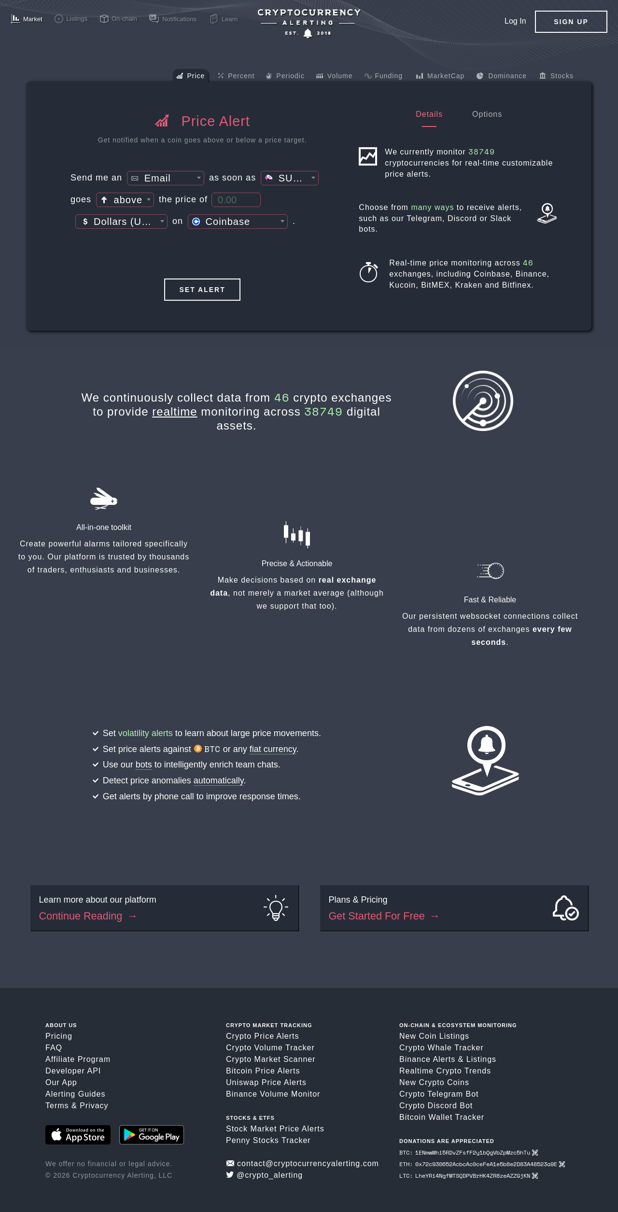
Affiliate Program (78, 1059)
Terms (57, 1105)
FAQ (53, 1048)
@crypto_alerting (264, 1175)
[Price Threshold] (236, 200)
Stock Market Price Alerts (275, 1129)
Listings (481, 1059)
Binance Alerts (427, 1059)
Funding (384, 77)
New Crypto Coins (434, 1082)
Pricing (58, 1036)
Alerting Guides (75, 1094)
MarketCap (440, 77)
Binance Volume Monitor (273, 1094)
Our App (61, 1082)
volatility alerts (145, 733)
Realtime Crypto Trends (445, 1071)
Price (190, 77)
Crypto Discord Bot (436, 1105)
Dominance (501, 77)
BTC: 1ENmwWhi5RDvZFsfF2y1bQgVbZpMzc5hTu (468, 1152)
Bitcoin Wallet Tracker (441, 1117)
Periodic (285, 77)
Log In (515, 21)
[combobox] (165, 178)
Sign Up (571, 22)
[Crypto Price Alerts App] (309, 24)
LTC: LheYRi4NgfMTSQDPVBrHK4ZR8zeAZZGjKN (468, 1175)
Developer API (73, 1071)
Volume (334, 77)
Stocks (556, 77)
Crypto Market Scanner (271, 1059)
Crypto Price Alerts (262, 1036)
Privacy (94, 1105)
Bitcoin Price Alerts (263, 1071)
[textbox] (165, 178)
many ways (432, 207)
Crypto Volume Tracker (270, 1048)
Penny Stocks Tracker (268, 1140)
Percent (236, 76)
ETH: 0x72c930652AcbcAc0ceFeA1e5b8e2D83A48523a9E (482, 1164)
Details (429, 114)
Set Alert (202, 289)
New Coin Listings (434, 1036)
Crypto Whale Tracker (441, 1048)
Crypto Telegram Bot (439, 1094)
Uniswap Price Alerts (266, 1082)
